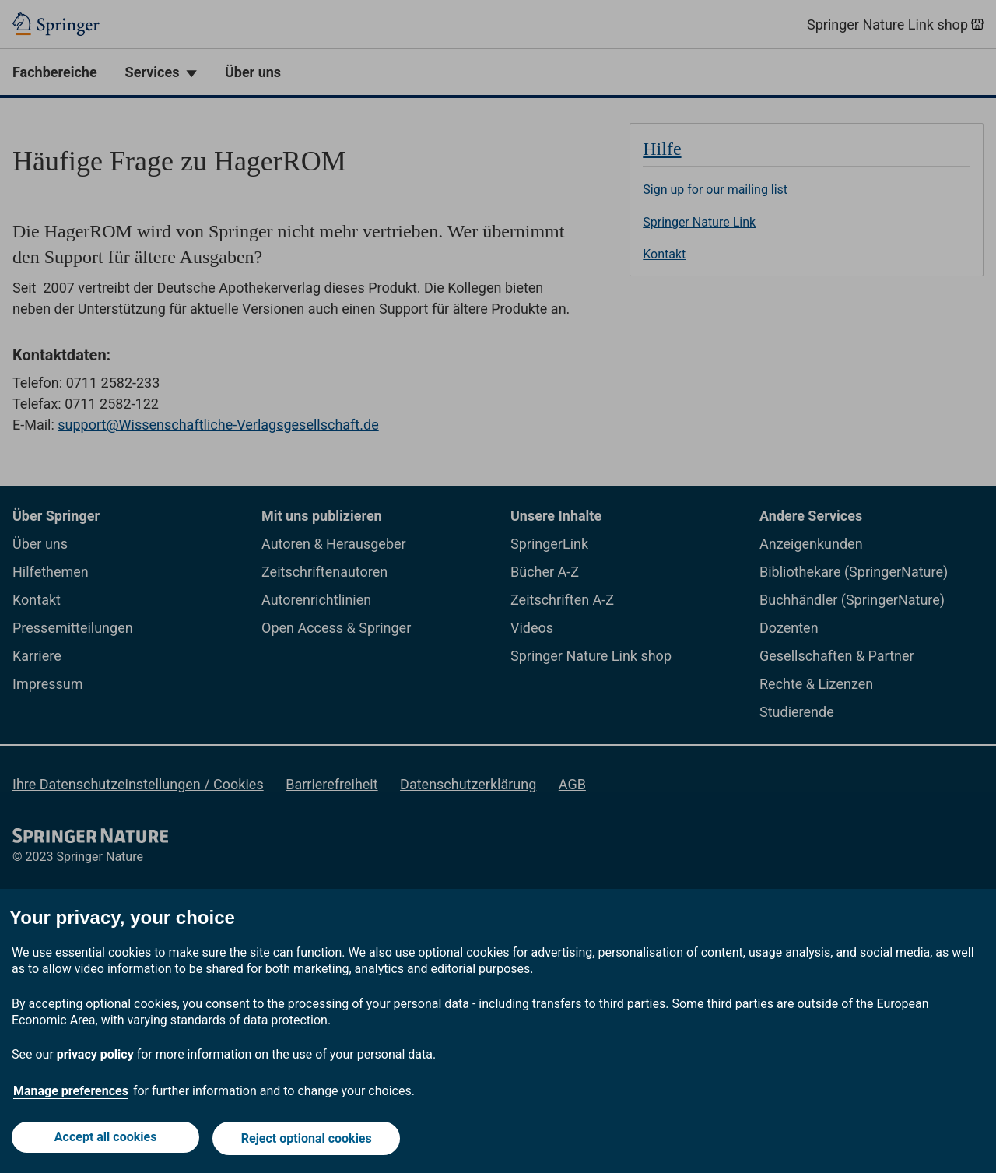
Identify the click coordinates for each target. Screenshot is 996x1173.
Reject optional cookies (308, 1140)
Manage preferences (70, 1094)
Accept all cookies (104, 1140)
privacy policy (95, 1057)
